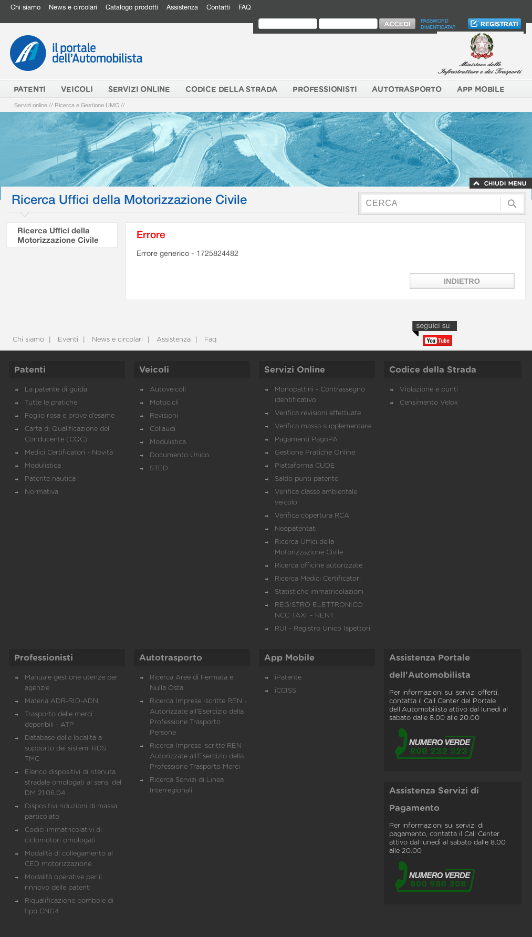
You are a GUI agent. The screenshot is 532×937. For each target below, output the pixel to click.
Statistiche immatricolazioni (319, 592)
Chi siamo (25, 7)
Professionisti (43, 658)
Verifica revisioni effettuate (318, 413)
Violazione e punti (429, 389)
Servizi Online (294, 370)
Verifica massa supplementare (323, 426)
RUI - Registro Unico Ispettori (322, 628)
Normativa (41, 492)
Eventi (67, 339)
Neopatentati (296, 529)
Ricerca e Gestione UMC (87, 104)
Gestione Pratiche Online (315, 452)
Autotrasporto (170, 658)
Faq (209, 339)
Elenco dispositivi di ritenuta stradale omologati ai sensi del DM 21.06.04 (73, 783)
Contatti (218, 7)
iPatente (288, 677)
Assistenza (182, 7)
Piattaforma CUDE (305, 465)
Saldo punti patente (306, 479)
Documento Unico (179, 455)
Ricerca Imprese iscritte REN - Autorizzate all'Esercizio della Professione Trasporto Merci (198, 756)
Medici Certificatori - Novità (69, 452)
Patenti (30, 370)
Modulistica (43, 465)
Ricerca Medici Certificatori (318, 578)
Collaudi (162, 429)
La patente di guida (56, 389)
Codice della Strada (432, 370)
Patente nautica (50, 479)
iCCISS (285, 690)
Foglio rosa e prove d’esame (69, 416)
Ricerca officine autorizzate (318, 565)
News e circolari (73, 7)
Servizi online (30, 104)
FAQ (244, 7)
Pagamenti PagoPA (306, 439)
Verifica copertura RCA (312, 515)
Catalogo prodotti (132, 7)
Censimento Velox (429, 402)
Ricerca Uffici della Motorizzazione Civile (58, 234)
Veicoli (154, 370)
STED (159, 468)
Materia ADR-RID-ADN (61, 701)
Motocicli (164, 402)
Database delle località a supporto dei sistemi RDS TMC (65, 749)
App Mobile (289, 658)
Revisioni (164, 416)
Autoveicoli (168, 389)
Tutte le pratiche (51, 402)
